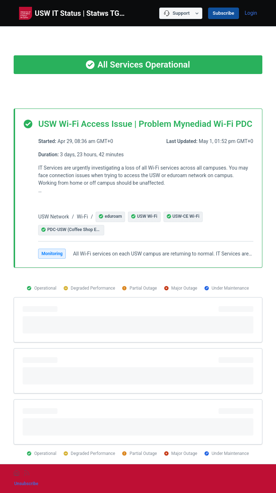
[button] (110, 217)
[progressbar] (138, 319)
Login (251, 13)
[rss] (26, 473)
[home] (16, 473)
